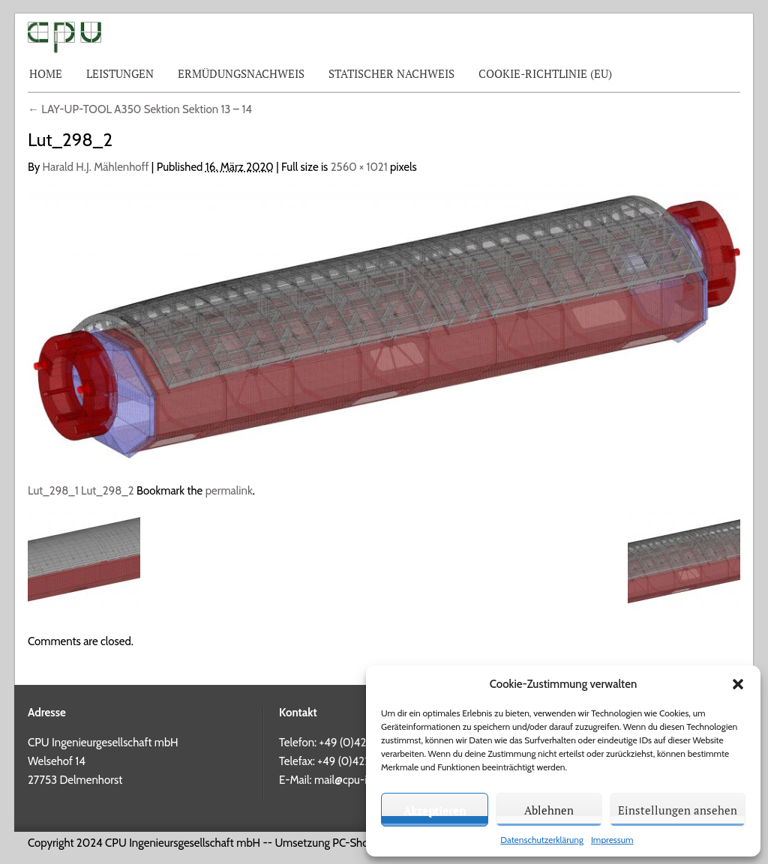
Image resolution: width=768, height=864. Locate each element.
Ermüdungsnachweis (241, 73)
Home (45, 73)
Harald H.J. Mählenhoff (96, 167)
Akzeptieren (435, 810)
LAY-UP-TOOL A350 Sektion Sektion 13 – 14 (140, 109)
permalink (229, 491)
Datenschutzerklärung (542, 839)
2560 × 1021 (359, 167)
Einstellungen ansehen (677, 810)
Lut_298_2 (107, 491)
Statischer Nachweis (391, 73)
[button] (738, 684)
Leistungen (120, 73)
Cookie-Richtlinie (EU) (545, 73)
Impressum (612, 839)
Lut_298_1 (53, 491)
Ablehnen (549, 810)
